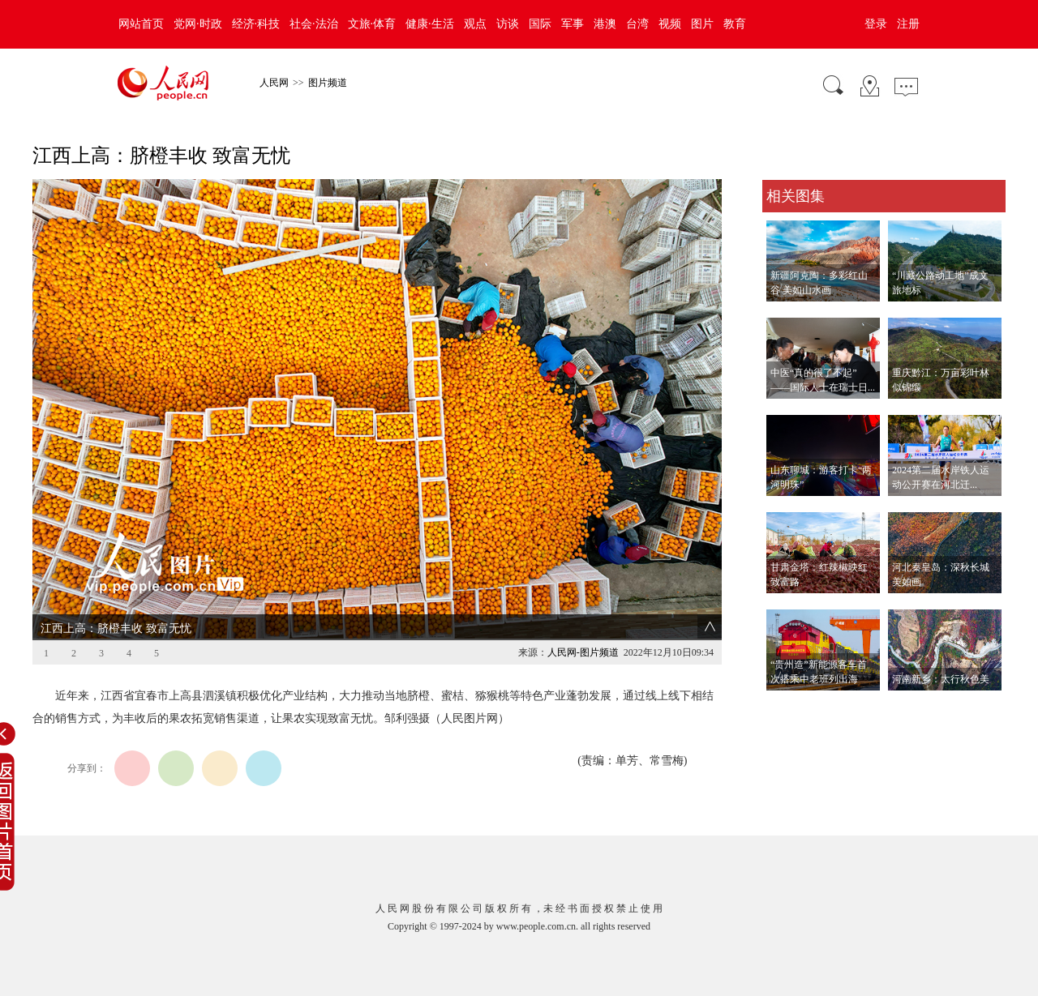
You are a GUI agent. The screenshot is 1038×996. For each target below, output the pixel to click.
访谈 (507, 24)
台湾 (637, 24)
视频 (669, 24)
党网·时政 (198, 24)
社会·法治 (314, 24)
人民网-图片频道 (583, 652)
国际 (540, 24)
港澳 (605, 24)
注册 (908, 24)
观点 (475, 24)
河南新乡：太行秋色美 (940, 679)
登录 (875, 24)
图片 (702, 24)
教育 (734, 24)
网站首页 (141, 24)
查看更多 (785, 707)
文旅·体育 (372, 24)
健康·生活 (429, 24)
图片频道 (327, 82)
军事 (572, 24)
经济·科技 (256, 24)
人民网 (274, 82)
